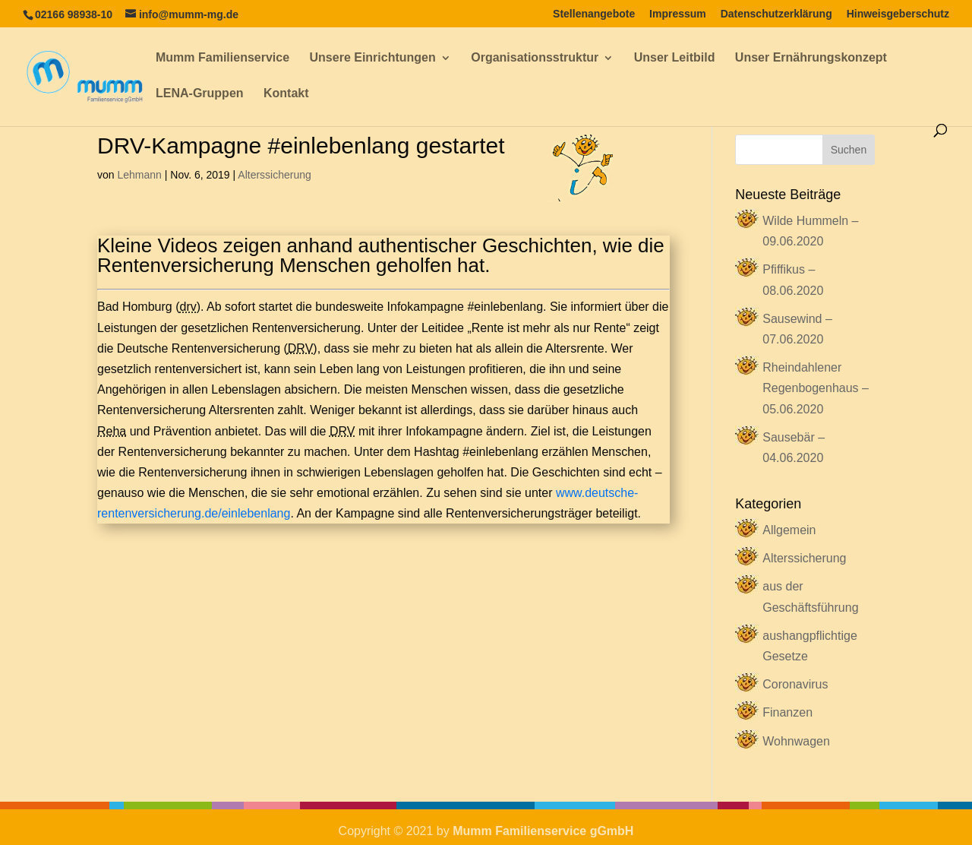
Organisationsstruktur (534, 58)
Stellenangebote (594, 14)
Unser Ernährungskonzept (811, 58)
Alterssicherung (274, 175)
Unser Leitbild (674, 58)
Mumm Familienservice (222, 58)
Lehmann (139, 175)
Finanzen (787, 712)
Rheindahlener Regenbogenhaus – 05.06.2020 (815, 388)
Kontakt (286, 94)
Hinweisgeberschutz (898, 14)
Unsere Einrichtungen (373, 58)
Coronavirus (795, 684)
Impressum (677, 14)
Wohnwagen (796, 741)
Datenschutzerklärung (776, 14)
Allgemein (789, 530)
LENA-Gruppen (200, 94)
